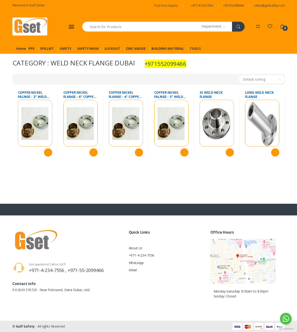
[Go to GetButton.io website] (285, 327)
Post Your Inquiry (166, 5)
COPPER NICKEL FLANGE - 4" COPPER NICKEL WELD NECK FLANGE (125, 94)
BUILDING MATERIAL (167, 48)
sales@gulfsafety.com (269, 5)
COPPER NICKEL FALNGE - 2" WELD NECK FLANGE (32, 94)
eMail (133, 270)
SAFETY (65, 48)
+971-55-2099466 (86, 270)
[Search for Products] (142, 27)
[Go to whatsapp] (286, 319)
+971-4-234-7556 (202, 5)
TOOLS (195, 48)
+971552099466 (233, 5)
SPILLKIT (47, 48)
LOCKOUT (112, 48)
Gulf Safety (25, 326)
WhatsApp (136, 263)
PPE (31, 48)
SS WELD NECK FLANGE (211, 94)
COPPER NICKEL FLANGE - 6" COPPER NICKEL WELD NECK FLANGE (79, 94)
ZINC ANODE (136, 48)
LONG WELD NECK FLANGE (259, 94)
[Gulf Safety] (29, 27)
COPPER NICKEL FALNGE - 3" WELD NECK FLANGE (168, 94)
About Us (136, 248)
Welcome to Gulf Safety (28, 5)
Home (21, 48)
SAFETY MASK (88, 48)
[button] (216, 27)
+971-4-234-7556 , (48, 270)
